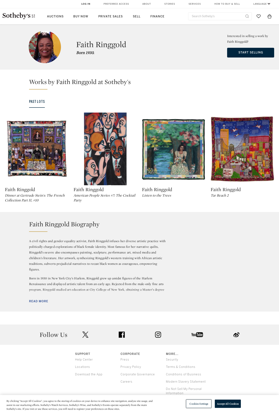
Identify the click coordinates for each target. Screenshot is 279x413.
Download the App (89, 374)
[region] (139, 404)
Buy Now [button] (80, 16)
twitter (85, 335)
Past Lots (37, 101)
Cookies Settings (198, 403)
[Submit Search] (247, 16)
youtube (197, 334)
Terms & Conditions (180, 367)
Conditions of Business (183, 374)
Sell (137, 16)
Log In (85, 4)
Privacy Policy (131, 367)
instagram (158, 335)
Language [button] (260, 4)
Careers (126, 381)
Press (125, 359)
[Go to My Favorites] (259, 16)
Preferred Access (116, 4)
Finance (157, 16)
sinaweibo (236, 334)
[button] (142, 83)
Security (172, 359)
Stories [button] (169, 4)
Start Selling (250, 52)
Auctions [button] (55, 16)
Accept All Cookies (227, 403)
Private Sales (110, 16)
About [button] (146, 4)
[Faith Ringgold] (37, 149)
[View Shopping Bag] (269, 16)
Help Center (84, 359)
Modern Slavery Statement (186, 381)
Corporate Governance (138, 374)
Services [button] (195, 4)
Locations (82, 367)
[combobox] (220, 16)
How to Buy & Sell (227, 4)
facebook (122, 335)
